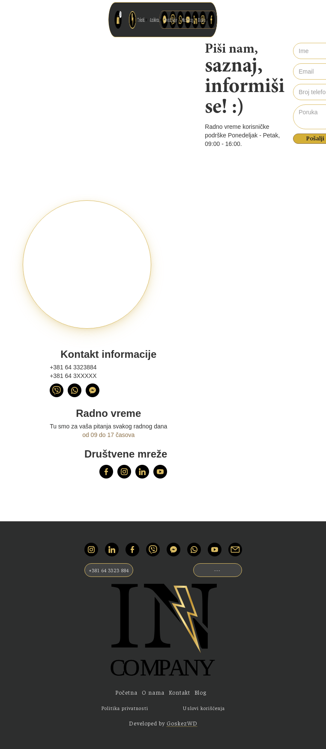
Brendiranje (165, 19)
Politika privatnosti (124, 707)
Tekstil (157, 19)
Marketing (169, 19)
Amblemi (160, 19)
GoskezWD (182, 723)
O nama (153, 692)
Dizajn (174, 19)
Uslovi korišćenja (203, 707)
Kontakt (179, 692)
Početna (126, 692)
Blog (200, 692)
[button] (157, 20)
